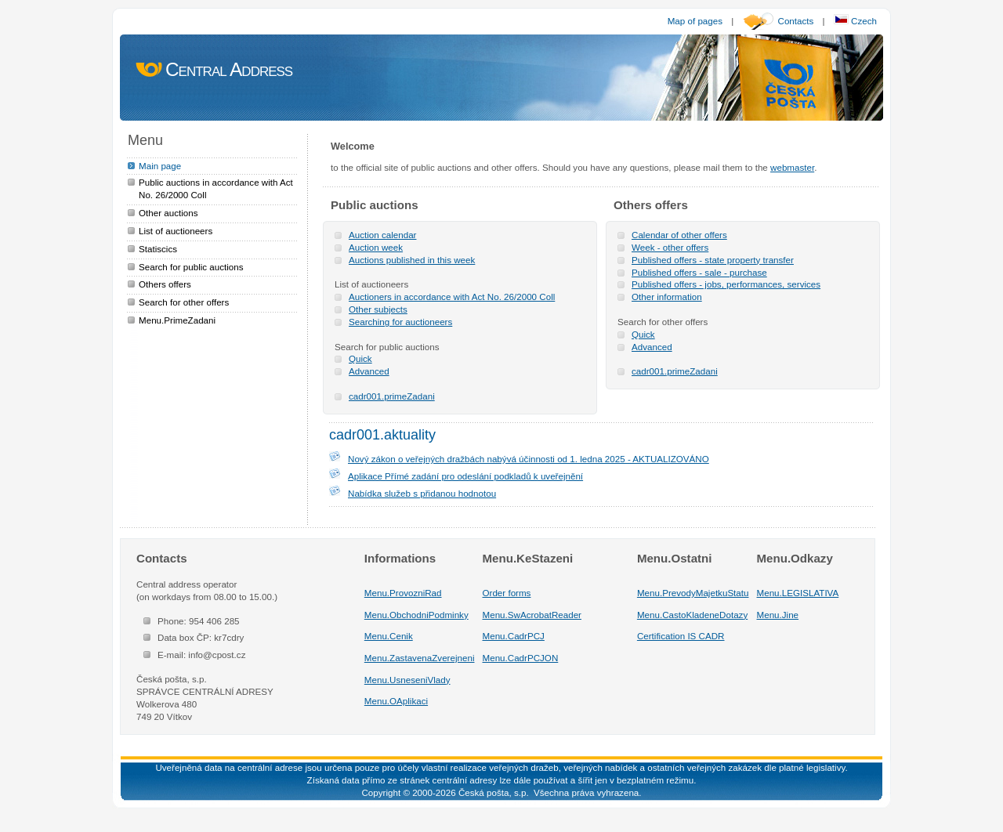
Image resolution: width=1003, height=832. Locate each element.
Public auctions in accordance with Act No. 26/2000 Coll (216, 188)
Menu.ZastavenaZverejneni (419, 658)
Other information (667, 296)
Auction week (376, 247)
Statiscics (158, 249)
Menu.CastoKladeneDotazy (692, 615)
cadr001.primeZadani (392, 396)
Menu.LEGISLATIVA (798, 593)
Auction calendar (382, 235)
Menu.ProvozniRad (403, 593)
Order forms (507, 593)
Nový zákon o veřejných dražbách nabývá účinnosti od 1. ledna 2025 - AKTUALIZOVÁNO (528, 459)
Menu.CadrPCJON (521, 658)
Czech (855, 21)
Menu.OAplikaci (396, 701)
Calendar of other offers (679, 235)
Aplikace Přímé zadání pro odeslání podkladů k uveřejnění (465, 476)
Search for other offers (184, 302)
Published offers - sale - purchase (699, 272)
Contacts (796, 21)
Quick (360, 358)
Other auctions (168, 213)
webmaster (792, 167)
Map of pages (695, 21)
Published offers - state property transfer (713, 260)
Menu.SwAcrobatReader (532, 615)
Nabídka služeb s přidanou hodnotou (422, 493)
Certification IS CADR (681, 636)
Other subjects (378, 309)
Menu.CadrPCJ (514, 636)
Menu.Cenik (388, 636)
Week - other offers (670, 247)
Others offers (165, 284)
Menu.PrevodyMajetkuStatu (693, 593)
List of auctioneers (175, 231)
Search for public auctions (191, 267)
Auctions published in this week (412, 260)
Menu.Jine (778, 615)
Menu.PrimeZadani (177, 320)
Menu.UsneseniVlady (407, 680)
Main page (160, 166)
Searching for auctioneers (400, 322)
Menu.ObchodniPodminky (416, 615)
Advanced (369, 371)
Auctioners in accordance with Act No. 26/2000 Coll (452, 296)
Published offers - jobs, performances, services (726, 284)
